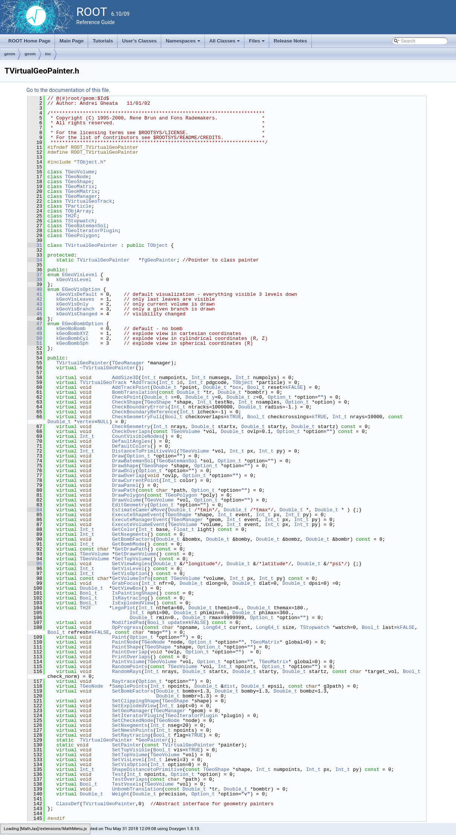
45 (34, 313)
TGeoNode (76, 176)
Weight (121, 794)
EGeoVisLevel (80, 274)
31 (34, 245)
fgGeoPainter (159, 260)
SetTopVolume (129, 754)
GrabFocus (125, 583)
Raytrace (123, 681)
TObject (157, 245)
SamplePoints (129, 686)
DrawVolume (126, 500)
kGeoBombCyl (72, 338)
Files (257, 43)
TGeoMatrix (80, 186)
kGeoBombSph (72, 343)
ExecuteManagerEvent (140, 519)
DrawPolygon (128, 495)
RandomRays (126, 671)
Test (118, 774)
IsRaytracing (129, 598)
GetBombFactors (132, 539)
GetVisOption (129, 573)
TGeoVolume (80, 171)
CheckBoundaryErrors (140, 407)
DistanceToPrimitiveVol (144, 451)
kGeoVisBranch (75, 309)
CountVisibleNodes (137, 436)
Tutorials (103, 41)
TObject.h (90, 162)
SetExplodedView (134, 705)
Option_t (279, 397)
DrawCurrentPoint (135, 480)
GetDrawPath (131, 549)
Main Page (71, 41)
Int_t (148, 377)
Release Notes (290, 41)
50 (34, 338)
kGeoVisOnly (72, 304)
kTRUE (234, 416)
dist (229, 686)
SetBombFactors (132, 691)
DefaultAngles (131, 441)
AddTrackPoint (131, 387)
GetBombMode (128, 544)
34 (34, 260)
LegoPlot (123, 607)
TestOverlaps (129, 779)
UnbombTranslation (137, 789)
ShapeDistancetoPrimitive (147, 769)
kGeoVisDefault (76, 294)
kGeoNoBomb (70, 328)
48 (34, 328)
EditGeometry (129, 505)
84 (34, 509)
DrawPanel (125, 485)
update (177, 622)
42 (34, 299)
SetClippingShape (135, 700)
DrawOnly (123, 470)
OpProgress (126, 627)
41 (34, 294)
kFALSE (294, 387)
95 (34, 563)
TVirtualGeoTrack (88, 201)
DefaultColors (131, 446)
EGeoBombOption (82, 323)
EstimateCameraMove (138, 509)
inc (48, 54)
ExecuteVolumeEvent (138, 524)
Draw (118, 456)
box (236, 387)
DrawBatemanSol (132, 460)
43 (34, 304)
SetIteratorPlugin (137, 715)
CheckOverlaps (131, 431)
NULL (103, 421)
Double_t (165, 387)
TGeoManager (81, 196)
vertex (86, 421)
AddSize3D (125, 377)
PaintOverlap (129, 651)
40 (34, 289)
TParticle (78, 206)
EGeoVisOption (81, 289)
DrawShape (125, 465)
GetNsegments (129, 534)
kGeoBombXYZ (72, 333)
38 (34, 279)
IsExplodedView (132, 602)
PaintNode (125, 642)
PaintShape (126, 647)
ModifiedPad (128, 622)
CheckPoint (126, 397)
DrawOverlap (128, 475)
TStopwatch (80, 220)
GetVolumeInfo (131, 578)
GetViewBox (126, 588)
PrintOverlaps (131, 656)
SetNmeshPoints (132, 730)
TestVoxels (126, 784)
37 (34, 274)
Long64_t (214, 627)
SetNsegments (129, 725)
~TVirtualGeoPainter (108, 367)
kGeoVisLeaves (75, 299)
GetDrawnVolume (135, 554)
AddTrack (144, 382)
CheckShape (126, 402)
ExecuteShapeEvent (137, 514)
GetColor (123, 529)
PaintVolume (128, 661)
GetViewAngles (131, 563)
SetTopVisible (131, 749)
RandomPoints (129, 666)
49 (34, 333)
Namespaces (183, 43)
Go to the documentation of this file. (68, 90)
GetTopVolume (132, 558)
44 (34, 309)
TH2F (71, 216)
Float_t (184, 529)
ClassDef (67, 803)
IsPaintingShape (134, 593)
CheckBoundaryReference (144, 411)
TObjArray (78, 211)
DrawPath (123, 490)
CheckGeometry (131, 426)
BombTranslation (134, 392)
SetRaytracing (131, 735)
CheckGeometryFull (137, 416)
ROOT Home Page (29, 41)
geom (9, 54)
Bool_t (256, 387)
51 (34, 343)
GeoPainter (153, 740)
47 (34, 323)
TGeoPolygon (81, 235)
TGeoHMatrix (81, 191)
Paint (119, 637)
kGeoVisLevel (74, 279)
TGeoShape (78, 181)
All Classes (225, 43)
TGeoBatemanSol (85, 225)
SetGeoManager (131, 710)
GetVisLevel (128, 568)
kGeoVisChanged (76, 313)
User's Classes (139, 41)
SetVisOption (129, 764)
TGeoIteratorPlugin (91, 230)
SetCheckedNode (132, 720)
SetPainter (126, 745)
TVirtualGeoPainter (91, 245)
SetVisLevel (128, 759)
